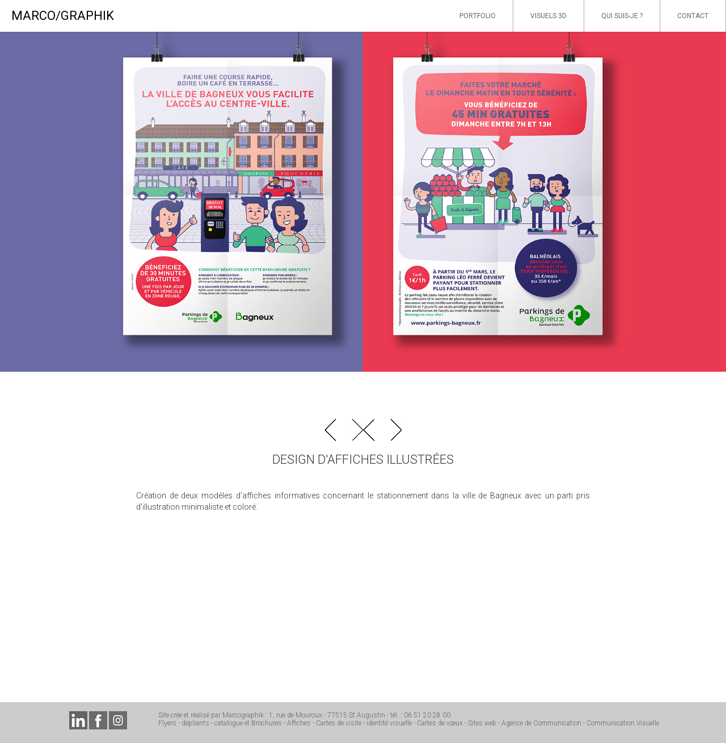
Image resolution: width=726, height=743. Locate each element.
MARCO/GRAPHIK (62, 16)
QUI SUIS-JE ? (622, 16)
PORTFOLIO (477, 16)
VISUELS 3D (548, 16)
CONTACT (692, 16)
